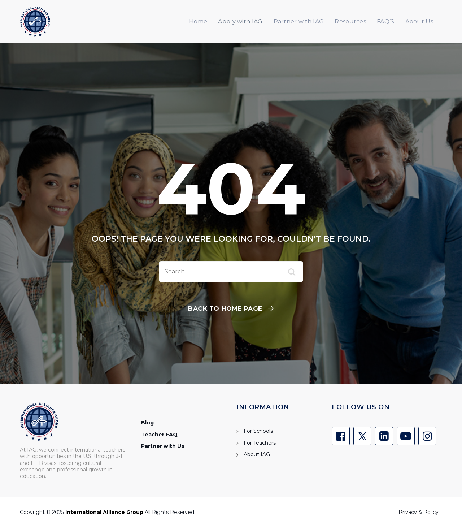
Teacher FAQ (159, 434)
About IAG (257, 454)
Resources (350, 21)
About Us (419, 21)
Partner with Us (162, 446)
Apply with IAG (240, 21)
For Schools (258, 431)
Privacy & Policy (418, 512)
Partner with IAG (299, 21)
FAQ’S (386, 21)
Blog (147, 422)
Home (198, 21)
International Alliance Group (104, 512)
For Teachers (260, 443)
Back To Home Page (225, 308)
